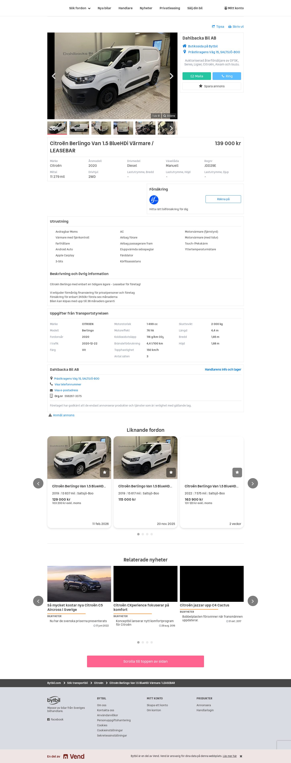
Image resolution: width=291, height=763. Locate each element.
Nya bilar (104, 8)
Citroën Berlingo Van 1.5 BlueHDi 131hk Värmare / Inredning (166, 486)
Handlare (126, 8)
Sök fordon (77, 8)
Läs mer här (230, 756)
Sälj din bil (195, 8)
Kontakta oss (105, 710)
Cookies (102, 725)
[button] (105, 472)
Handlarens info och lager (223, 369)
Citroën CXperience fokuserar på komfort (141, 607)
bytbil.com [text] (53, 700)
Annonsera (204, 705)
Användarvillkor (107, 715)
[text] (52, 8)
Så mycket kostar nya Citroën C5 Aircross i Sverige (75, 607)
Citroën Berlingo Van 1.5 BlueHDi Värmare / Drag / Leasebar (232, 486)
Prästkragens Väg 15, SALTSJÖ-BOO (214, 52)
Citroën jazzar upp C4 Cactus (204, 605)
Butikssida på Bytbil (203, 46)
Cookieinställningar (110, 730)
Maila (196, 76)
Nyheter (146, 8)
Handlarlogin (205, 710)
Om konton (154, 710)
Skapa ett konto (157, 705)
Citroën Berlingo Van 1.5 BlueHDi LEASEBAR (87, 486)
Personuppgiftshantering (114, 720)
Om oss (101, 705)
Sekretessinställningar (112, 735)
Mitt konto (234, 8)
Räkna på (223, 199)
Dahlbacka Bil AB (199, 38)
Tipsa (218, 26)
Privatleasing (170, 8)
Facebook (57, 719)
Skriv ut (236, 26)
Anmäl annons (61, 415)
